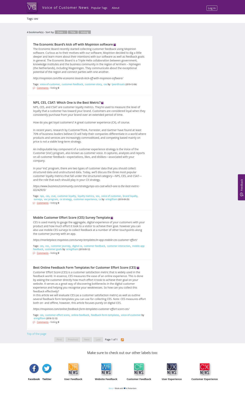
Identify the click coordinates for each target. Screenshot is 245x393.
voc (98, 196)
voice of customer (111, 196)
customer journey (61, 246)
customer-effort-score (57, 315)
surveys (38, 199)
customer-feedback (72, 84)
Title (72, 32)
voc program (51, 199)
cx (100, 199)
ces (105, 84)
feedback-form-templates (105, 315)
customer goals (53, 249)
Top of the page (36, 334)
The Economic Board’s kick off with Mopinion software (73, 44)
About (115, 8)
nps (42, 196)
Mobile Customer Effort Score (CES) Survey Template (71, 217)
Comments (42, 88)
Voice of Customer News (65, 7)
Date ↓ (61, 32)
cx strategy (66, 199)
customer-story (93, 84)
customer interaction (118, 246)
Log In (212, 8)
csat (53, 196)
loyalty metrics (86, 196)
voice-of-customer (50, 84)
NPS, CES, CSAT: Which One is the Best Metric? (66, 102)
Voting (84, 32)
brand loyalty (130, 196)
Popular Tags (99, 8)
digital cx (77, 246)
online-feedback (80, 315)
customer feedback (94, 246)
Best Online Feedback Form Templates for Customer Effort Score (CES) (84, 267)
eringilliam (111, 199)
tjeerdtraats (118, 84)
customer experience (85, 199)
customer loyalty (66, 196)
